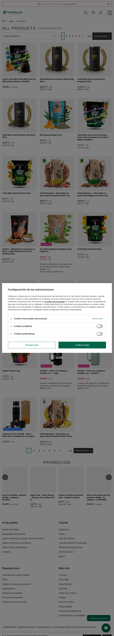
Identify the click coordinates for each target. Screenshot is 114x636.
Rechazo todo (31, 345)
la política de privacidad (55, 301)
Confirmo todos (82, 345)
